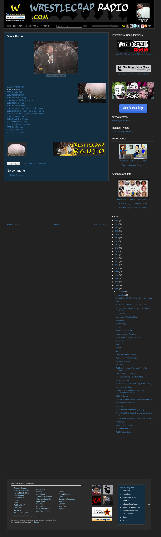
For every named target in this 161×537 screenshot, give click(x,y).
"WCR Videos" (19, 505)
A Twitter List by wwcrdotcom (123, 132)
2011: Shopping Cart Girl (17, 116)
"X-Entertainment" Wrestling (127, 354)
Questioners (41, 502)
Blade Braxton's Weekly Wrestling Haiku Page (134, 298)
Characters (40, 489)
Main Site (119, 54)
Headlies (126, 501)
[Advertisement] (56, 202)
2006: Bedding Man (15, 130)
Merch (118, 348)
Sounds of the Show (124, 387)
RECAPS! (120, 365)
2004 (117, 289)
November (121, 295)
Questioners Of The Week (126, 334)
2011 (117, 265)
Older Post (100, 224)
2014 (117, 255)
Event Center (128, 514)
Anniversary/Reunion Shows (127, 317)
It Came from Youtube (131, 504)
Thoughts (128, 204)
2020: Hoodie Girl (14, 92)
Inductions (126, 494)
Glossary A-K (142, 199)
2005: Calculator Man (16, 132)
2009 (117, 272)
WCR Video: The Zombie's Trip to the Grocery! (134, 384)
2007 (117, 278)
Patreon (147, 54)
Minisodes (132, 165)
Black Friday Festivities (37, 163)
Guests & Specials (43, 499)
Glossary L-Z (19, 498)
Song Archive (131, 74)
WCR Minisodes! (122, 380)
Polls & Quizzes (42, 509)
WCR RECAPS (15, 26)
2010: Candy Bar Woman (17, 119)
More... (125, 520)
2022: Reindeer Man (15, 87)
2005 (117, 285)
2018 (117, 241)
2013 (117, 258)
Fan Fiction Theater (43, 511)
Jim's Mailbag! (124, 208)
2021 (117, 231)
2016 (117, 248)
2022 (117, 228)
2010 (117, 268)
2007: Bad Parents (15, 127)
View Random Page (133, 108)
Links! (118, 301)
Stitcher (140, 54)
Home (56, 224)
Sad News (120, 406)
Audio (124, 165)
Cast (125, 199)
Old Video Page (140, 161)
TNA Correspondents (44, 497)
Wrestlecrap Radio (130, 497)
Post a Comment (16, 175)
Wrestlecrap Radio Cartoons (127, 403)
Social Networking (123, 361)
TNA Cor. (131, 199)
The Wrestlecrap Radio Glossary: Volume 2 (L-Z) (135, 418)
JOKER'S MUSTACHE (37, 26)
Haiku (121, 204)
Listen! (118, 344)
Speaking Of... (41, 494)
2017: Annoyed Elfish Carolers (20, 100)
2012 (117, 262)
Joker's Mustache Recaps (126, 374)
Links (61, 497)
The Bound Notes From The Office (129, 377)
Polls (145, 204)
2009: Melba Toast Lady (17, 122)
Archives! (126, 491)
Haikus (39, 492)
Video (16, 503)
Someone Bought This (131, 507)
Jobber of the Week (130, 511)
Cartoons (140, 165)
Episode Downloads (124, 429)
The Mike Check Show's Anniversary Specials (134, 399)
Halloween (120, 321)
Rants (125, 517)
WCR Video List (126, 161)
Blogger (36, 522)
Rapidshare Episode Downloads (128, 337)
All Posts (62, 506)
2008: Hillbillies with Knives (18, 124)
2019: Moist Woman (15, 95)
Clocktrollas (40, 506)
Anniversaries (143, 74)
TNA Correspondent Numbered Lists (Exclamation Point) (130, 392)
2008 (117, 275)
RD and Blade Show (21, 493)
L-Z (148, 199)
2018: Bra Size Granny (16, 97)
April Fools (120, 314)
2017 (117, 245)
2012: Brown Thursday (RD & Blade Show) (25, 114)
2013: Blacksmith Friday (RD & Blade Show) (26, 111)
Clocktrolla (138, 204)
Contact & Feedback (124, 425)
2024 (117, 221)
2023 (117, 224)
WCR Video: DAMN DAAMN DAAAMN (131, 305)
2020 (117, 234)
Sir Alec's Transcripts (139, 208)
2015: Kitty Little (16, 105)
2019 (117, 238)
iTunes (127, 54)
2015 (117, 251)
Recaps (119, 199)
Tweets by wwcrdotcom (121, 121)
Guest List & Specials (124, 331)
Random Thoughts (21, 512)
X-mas (118, 327)
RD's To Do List (122, 396)
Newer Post (13, 224)
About (118, 351)
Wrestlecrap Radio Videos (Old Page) (130, 410)
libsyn (133, 54)
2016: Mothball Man (15, 103)
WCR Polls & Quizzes (124, 432)
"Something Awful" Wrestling (127, 358)
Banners (119, 341)
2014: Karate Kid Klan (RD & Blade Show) (25, 108)
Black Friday (121, 324)
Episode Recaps (20, 488)
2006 (117, 282)
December (121, 292)
